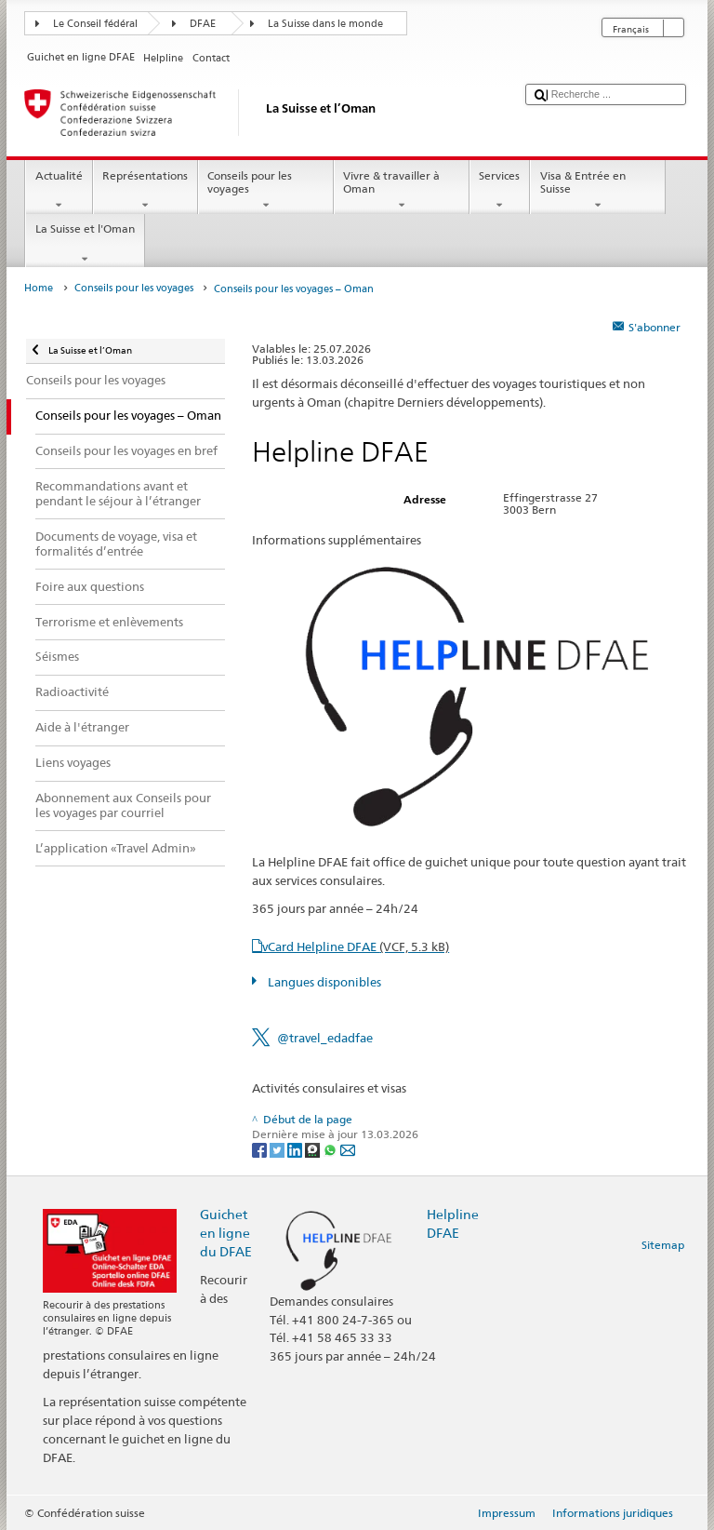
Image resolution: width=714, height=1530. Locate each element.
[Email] (347, 1149)
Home (38, 288)
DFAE (203, 24)
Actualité (58, 190)
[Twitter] (278, 1149)
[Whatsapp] (331, 1149)
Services (499, 190)
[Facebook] (261, 1149)
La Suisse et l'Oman (84, 243)
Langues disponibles (323, 981)
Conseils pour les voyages (266, 190)
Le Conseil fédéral (95, 24)
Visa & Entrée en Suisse (598, 190)
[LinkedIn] (296, 1149)
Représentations (145, 190)
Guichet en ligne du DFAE (226, 1232)
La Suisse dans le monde (325, 24)
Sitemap (662, 1245)
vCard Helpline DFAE (355, 946)
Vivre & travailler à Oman (402, 190)
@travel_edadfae (325, 1037)
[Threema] (314, 1149)
